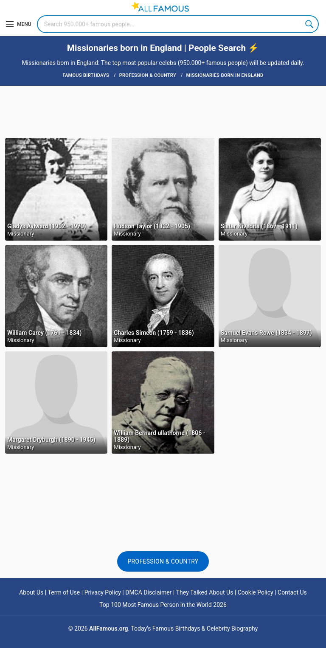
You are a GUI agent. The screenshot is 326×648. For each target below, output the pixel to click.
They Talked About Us (204, 592)
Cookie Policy (255, 592)
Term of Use (64, 592)
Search (310, 24)
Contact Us (292, 592)
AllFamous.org (108, 628)
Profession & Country (162, 561)
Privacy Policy (102, 592)
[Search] (178, 24)
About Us (31, 592)
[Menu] (18, 24)
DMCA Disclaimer (148, 592)
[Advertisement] (163, 111)
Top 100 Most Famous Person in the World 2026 (163, 604)
